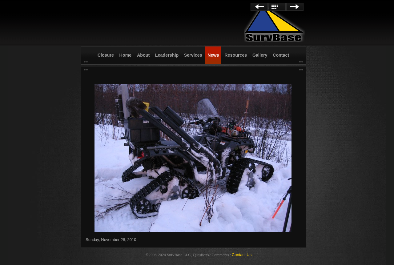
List (277, 7)
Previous (259, 7)
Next (295, 7)
